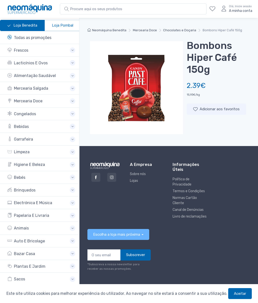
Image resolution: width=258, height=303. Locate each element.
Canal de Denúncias (188, 210)
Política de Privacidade (182, 182)
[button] (41, 50)
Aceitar (240, 293)
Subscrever (135, 255)
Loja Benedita (22, 25)
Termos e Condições (189, 191)
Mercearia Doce (145, 30)
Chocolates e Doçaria (179, 30)
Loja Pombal (62, 25)
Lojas (134, 181)
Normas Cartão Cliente (185, 200)
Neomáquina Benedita (106, 30)
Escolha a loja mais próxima (116, 234)
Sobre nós (138, 174)
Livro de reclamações (190, 216)
